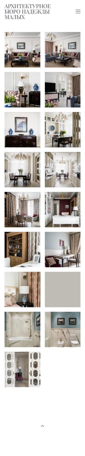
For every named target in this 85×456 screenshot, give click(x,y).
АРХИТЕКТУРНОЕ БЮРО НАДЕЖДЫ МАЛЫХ (28, 11)
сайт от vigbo (42, 445)
